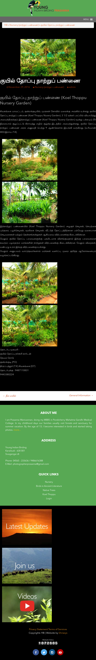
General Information (81, 395)
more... (17, 430)
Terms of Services (57, 629)
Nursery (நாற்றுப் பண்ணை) (24, 25)
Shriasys (63, 633)
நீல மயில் (9, 396)
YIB (6, 25)
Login (49, 499)
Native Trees (49, 490)
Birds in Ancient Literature (49, 486)
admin (72, 87)
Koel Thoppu (49, 494)
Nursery (49, 482)
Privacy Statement (38, 629)
